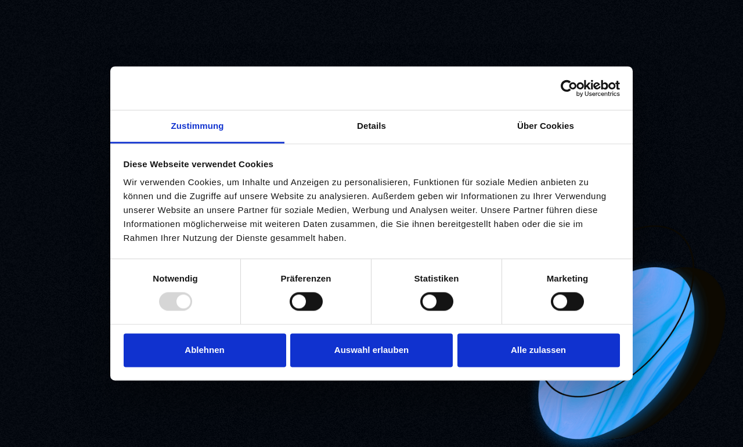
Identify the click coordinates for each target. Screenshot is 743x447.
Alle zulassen (538, 350)
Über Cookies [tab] (545, 126)
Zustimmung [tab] (197, 126)
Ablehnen (204, 350)
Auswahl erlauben (371, 350)
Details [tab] (371, 126)
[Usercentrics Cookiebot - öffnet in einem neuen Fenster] (569, 88)
